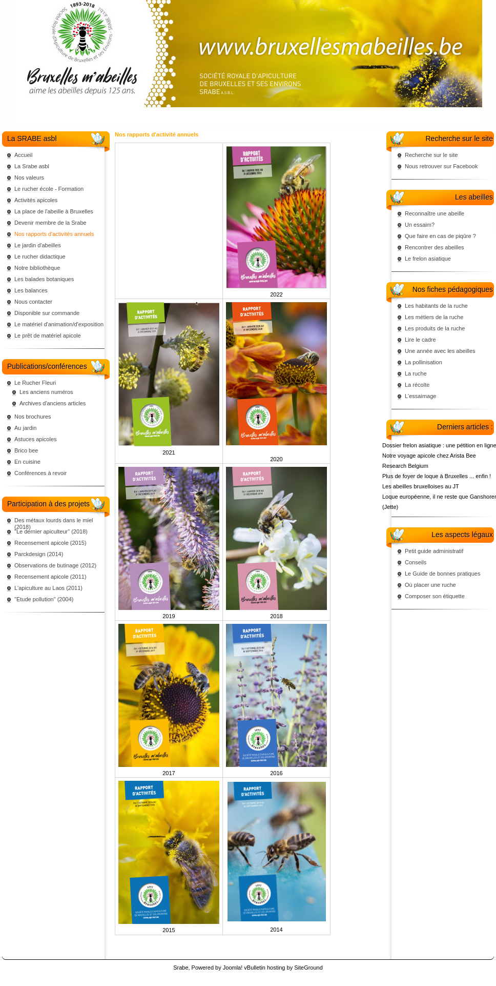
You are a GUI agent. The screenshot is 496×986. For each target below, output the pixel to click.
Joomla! (233, 967)
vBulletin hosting (264, 967)
